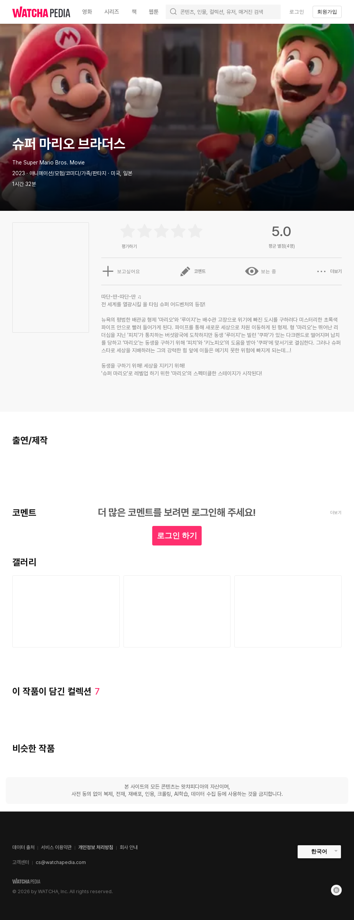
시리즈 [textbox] (111, 11)
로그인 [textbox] (296, 12)
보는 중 (260, 271)
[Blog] (336, 890)
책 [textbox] (134, 11)
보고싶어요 (120, 271)
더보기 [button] (329, 271)
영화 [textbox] (87, 11)
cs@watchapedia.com (61, 862)
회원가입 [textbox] (327, 12)
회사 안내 (129, 847)
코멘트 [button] (192, 271)
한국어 (319, 851)
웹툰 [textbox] (154, 11)
